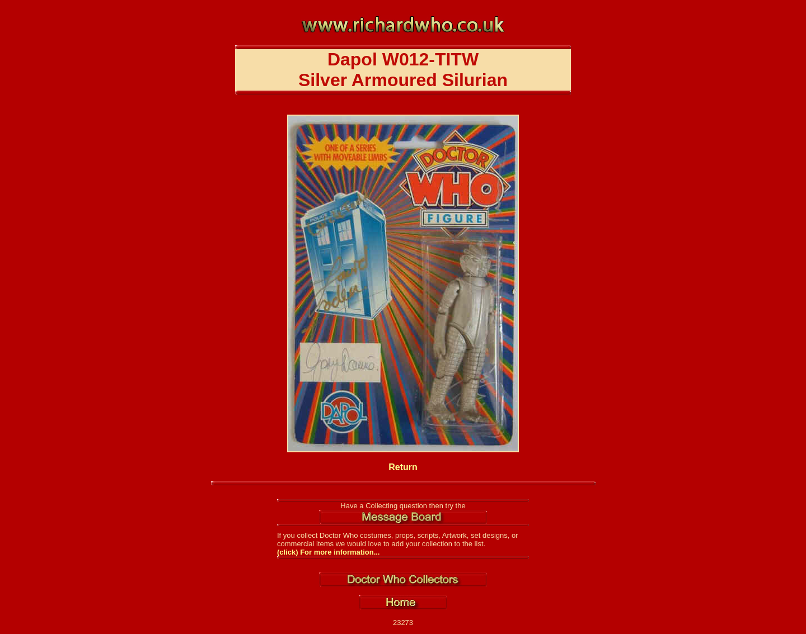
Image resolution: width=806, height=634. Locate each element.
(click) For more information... (328, 552)
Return (403, 467)
